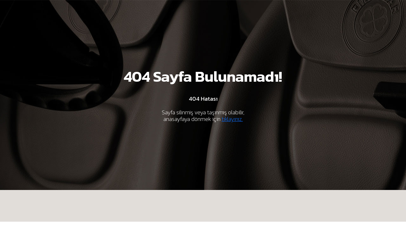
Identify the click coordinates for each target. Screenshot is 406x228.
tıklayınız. (232, 119)
